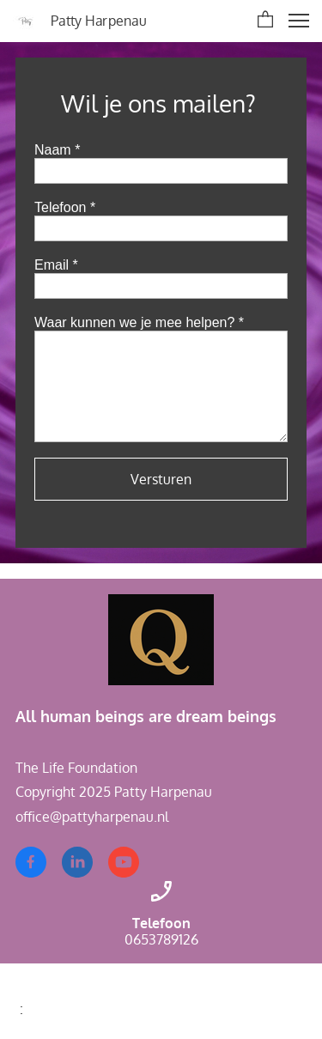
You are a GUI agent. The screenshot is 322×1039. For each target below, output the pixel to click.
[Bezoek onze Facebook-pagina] (30, 862)
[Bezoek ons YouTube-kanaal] (123, 862)
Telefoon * (64, 207)
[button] (265, 21)
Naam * (57, 150)
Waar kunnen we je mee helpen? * (139, 322)
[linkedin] (77, 862)
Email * (56, 265)
